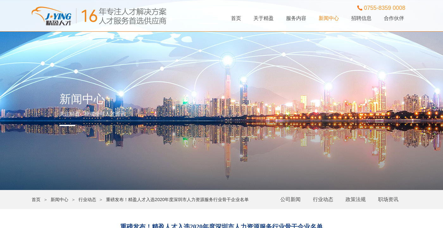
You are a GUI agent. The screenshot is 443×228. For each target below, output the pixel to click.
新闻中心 (329, 18)
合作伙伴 (394, 18)
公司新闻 (290, 199)
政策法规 (356, 199)
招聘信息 (361, 18)
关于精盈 (263, 18)
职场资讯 (388, 199)
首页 (236, 18)
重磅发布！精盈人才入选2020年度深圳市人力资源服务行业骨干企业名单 (177, 199)
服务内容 (296, 18)
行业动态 (323, 199)
